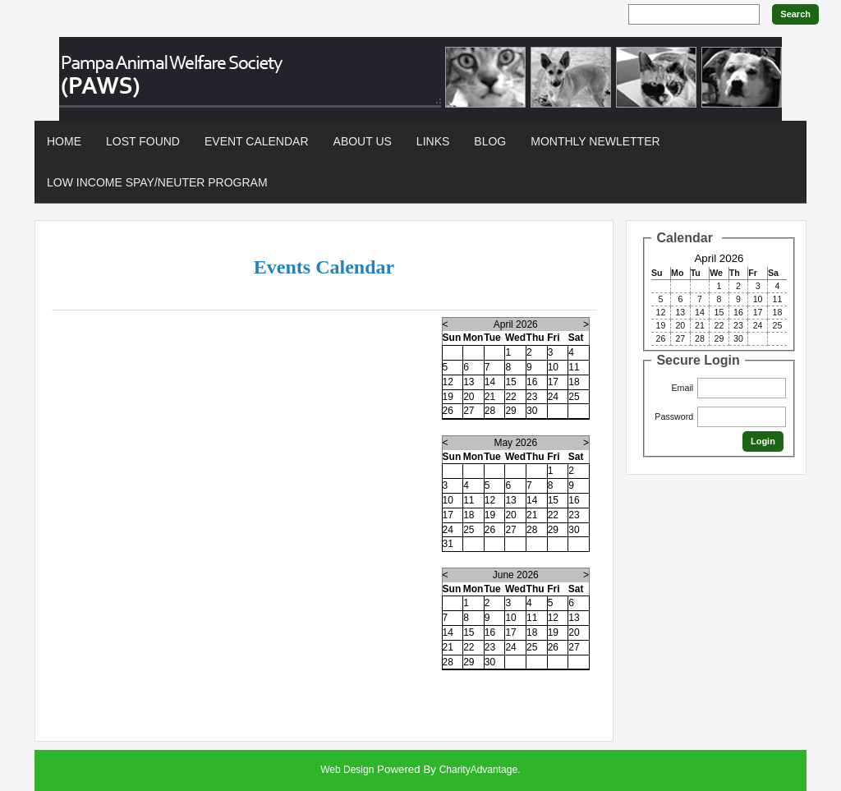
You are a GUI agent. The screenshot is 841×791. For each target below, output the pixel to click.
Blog (490, 141)
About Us (362, 141)
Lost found (143, 141)
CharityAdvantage (478, 769)
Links (432, 141)
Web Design (347, 769)
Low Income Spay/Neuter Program (157, 182)
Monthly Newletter (595, 141)
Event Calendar (257, 141)
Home (64, 141)
